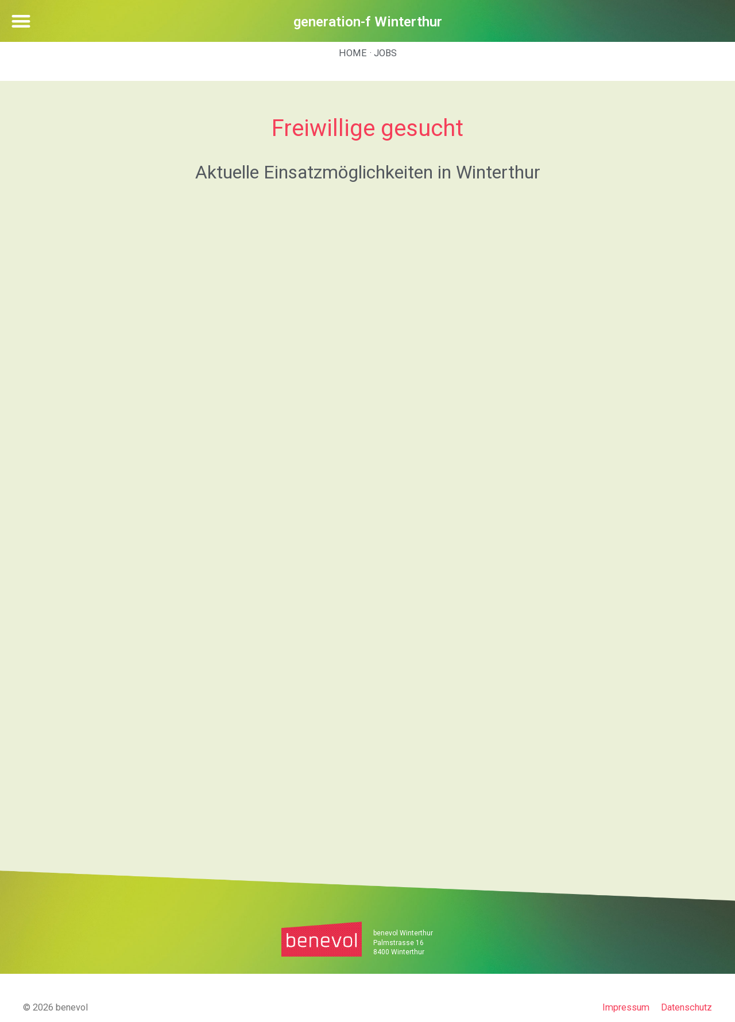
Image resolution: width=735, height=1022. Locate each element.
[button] (21, 21)
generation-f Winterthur (367, 22)
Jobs (385, 53)
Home (353, 53)
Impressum (625, 1007)
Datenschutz (686, 1007)
